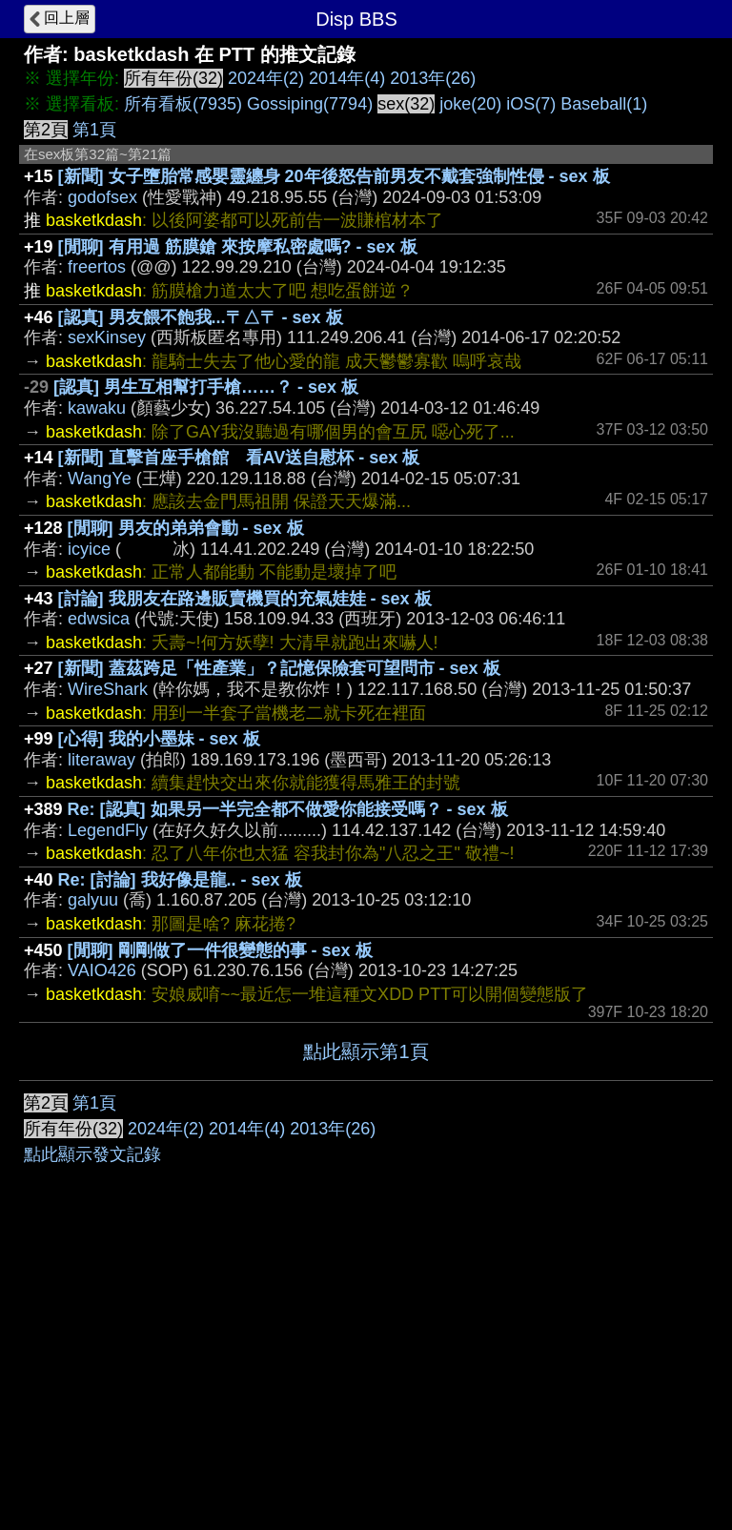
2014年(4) (347, 78)
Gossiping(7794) (310, 103)
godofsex (102, 197)
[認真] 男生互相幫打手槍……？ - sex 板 (205, 387)
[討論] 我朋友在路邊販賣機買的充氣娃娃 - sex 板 (245, 598)
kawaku (97, 408)
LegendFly (108, 830)
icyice (89, 549)
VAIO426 (102, 970)
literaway (101, 759)
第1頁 (94, 129)
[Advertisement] (366, 1224)
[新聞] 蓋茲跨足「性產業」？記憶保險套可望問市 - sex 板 (279, 668)
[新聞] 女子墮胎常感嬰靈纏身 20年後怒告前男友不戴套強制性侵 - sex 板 (334, 176)
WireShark (108, 689)
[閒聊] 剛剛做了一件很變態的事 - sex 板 (220, 950)
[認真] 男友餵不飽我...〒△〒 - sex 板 (200, 317)
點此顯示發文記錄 (92, 1440)
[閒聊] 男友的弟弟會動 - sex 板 (186, 528)
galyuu (93, 899)
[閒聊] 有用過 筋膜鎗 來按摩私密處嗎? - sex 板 (237, 246)
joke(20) (470, 103)
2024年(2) (266, 78)
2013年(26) (433, 78)
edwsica (99, 618)
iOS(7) (531, 103)
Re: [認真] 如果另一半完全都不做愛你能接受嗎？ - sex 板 (288, 809)
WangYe (100, 478)
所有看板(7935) (183, 103)
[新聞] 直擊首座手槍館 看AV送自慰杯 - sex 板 (239, 457)
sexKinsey (107, 337)
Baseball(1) (603, 103)
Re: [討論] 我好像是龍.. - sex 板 (180, 879)
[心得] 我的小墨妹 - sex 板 (159, 738)
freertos (97, 266)
